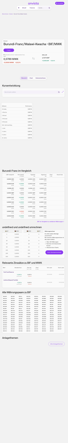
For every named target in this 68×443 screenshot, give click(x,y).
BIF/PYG (36, 320)
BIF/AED (44, 302)
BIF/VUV (28, 331)
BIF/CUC (13, 312)
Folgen (9, 50)
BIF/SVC (5, 304)
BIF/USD (20, 331)
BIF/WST (36, 322)
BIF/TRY (28, 329)
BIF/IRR (4, 308)
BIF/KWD (21, 312)
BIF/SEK (51, 322)
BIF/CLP (13, 302)
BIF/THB (52, 326)
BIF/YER (44, 308)
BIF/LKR (44, 324)
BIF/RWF (5, 322)
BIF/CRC (28, 302)
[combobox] (32, 92)
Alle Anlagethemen (56, 344)
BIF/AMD (52, 296)
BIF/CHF (59, 322)
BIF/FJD (28, 304)
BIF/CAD (13, 310)
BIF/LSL (51, 312)
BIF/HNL (28, 306)
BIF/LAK (44, 312)
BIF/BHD (28, 298)
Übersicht (24, 78)
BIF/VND (44, 331)
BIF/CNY (21, 302)
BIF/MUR (60, 314)
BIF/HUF (59, 329)
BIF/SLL (20, 324)
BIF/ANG (36, 318)
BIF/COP (52, 310)
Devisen (11, 14)
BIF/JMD (28, 308)
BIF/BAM (5, 312)
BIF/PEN (44, 320)
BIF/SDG (5, 326)
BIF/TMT (36, 329)
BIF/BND (44, 300)
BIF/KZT (28, 310)
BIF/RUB (20, 322)
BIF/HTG (21, 306)
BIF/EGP (13, 296)
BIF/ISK (12, 308)
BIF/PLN (59, 320)
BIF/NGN (28, 318)
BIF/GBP (36, 300)
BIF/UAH (52, 329)
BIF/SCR (13, 324)
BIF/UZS (12, 331)
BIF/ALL (20, 296)
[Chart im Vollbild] (63, 92)
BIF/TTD (5, 329)
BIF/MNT (36, 316)
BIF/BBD (44, 298)
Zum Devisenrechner (54, 252)
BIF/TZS (44, 326)
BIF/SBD (28, 322)
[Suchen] (58, 92)
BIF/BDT (36, 298)
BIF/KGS (36, 312)
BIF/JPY (36, 308)
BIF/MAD (52, 314)
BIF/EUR (13, 304)
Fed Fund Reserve (8, 272)
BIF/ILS (20, 308)
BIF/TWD (5, 318)
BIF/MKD (5, 316)
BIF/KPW (44, 318)
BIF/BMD (60, 298)
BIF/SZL (28, 326)
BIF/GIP (51, 304)
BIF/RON (13, 322)
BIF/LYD (5, 314)
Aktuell (24, 8)
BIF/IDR (51, 306)
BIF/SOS (36, 324)
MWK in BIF (44, 54)
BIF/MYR (36, 314)
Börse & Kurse (5, 14)
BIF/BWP (21, 300)
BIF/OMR (60, 318)
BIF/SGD (28, 324)
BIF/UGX (44, 329)
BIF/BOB (13, 300)
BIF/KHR (5, 310)
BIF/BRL (28, 300)
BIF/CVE (20, 310)
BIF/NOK (52, 318)
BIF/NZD (13, 318)
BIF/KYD (59, 308)
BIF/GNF (5, 306)
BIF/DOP (60, 302)
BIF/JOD (52, 308)
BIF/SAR (44, 322)
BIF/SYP (36, 326)
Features (32, 8)
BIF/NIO (20, 318)
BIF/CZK (13, 329)
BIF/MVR (44, 314)
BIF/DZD (28, 296)
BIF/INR (43, 306)
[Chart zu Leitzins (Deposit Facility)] (37, 283)
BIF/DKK (36, 302)
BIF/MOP (13, 314)
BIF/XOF (59, 300)
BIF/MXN (21, 316)
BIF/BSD (20, 298)
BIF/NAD (52, 316)
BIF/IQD (59, 306)
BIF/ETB (5, 298)
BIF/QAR (36, 310)
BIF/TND (21, 329)
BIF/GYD (13, 306)
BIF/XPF (5, 302)
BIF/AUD (13, 298)
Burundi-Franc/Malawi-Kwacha (20, 14)
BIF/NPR (59, 316)
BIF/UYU (5, 331)
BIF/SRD (20, 326)
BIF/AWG (60, 296)
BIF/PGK (28, 320)
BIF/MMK (44, 316)
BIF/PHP (52, 320)
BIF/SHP (52, 324)
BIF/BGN (52, 300)
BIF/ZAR (59, 324)
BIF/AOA (36, 296)
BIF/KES (44, 310)
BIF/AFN (5, 296)
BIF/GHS (44, 304)
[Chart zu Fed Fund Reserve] (37, 275)
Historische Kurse (41, 78)
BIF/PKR (13, 320)
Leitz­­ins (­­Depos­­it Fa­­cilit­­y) (10, 280)
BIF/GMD (36, 304)
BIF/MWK (29, 314)
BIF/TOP (59, 326)
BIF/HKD (36, 306)
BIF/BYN (52, 331)
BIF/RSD (5, 324)
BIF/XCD (5, 320)
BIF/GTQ (59, 304)
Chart (31, 78)
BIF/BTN (5, 300)
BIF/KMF (59, 310)
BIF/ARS (44, 296)
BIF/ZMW (29, 312)
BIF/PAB (20, 320)
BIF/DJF (51, 302)
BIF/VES (36, 331)
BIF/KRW (13, 326)
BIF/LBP (59, 312)
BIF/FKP (20, 304)
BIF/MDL (28, 316)
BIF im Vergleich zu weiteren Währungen (50, 221)
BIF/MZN (13, 316)
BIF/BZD (52, 298)
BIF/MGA (21, 314)
